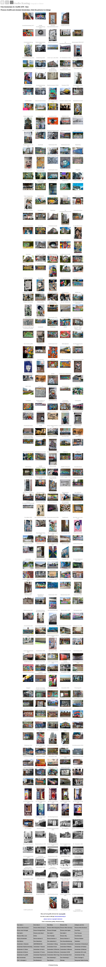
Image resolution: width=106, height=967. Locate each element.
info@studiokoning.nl (60, 916)
